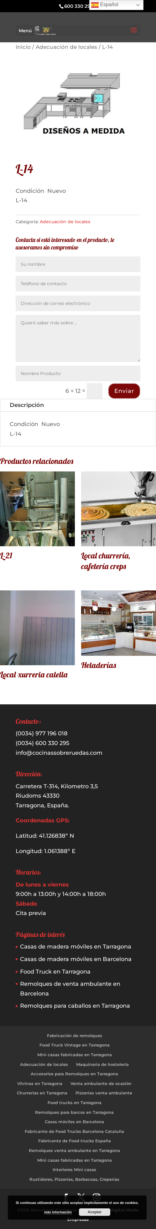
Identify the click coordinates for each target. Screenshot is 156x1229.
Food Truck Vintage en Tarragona (74, 1044)
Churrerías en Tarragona (42, 1092)
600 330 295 (78, 6)
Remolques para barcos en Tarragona (74, 1112)
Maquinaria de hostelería (102, 1064)
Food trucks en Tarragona (74, 1102)
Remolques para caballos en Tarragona (75, 1005)
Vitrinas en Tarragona (39, 1083)
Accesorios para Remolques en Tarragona (74, 1073)
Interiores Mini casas (74, 1169)
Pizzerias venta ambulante (103, 1092)
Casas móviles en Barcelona (74, 1121)
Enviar (124, 391)
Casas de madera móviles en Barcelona (76, 959)
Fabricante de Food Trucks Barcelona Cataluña (74, 1131)
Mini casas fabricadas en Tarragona (74, 1054)
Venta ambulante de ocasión (101, 1083)
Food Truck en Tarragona (55, 971)
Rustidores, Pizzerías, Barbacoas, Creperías (74, 1179)
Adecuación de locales (66, 47)
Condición (31, 191)
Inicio (23, 47)
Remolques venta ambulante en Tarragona (74, 1150)
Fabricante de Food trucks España (74, 1140)
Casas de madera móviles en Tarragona (75, 946)
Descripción (27, 405)
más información (58, 1212)
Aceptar (95, 1212)
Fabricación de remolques (74, 1035)
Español (104, 5)
